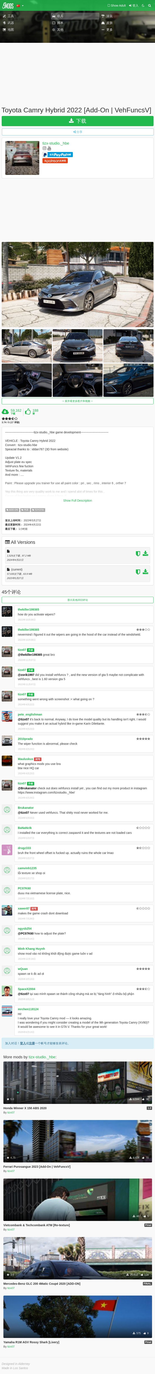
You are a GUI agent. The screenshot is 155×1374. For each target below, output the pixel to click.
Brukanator (26, 807)
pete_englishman (30, 714)
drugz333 (24, 848)
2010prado (25, 739)
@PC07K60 (26, 933)
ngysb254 (25, 928)
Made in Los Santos (15, 1368)
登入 (23, 1043)
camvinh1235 (27, 868)
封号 (37, 759)
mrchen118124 (28, 1009)
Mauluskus (25, 759)
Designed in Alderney (16, 1364)
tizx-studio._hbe (55, 143)
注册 (32, 1043)
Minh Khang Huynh (31, 948)
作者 (30, 650)
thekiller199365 (28, 609)
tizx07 (22, 649)
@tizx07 (23, 719)
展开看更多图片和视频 (77, 401)
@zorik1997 (26, 675)
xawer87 (24, 908)
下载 (77, 121)
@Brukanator (27, 788)
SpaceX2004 (26, 989)
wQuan (23, 969)
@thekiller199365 (30, 654)
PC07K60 (24, 888)
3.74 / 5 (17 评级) (11, 422)
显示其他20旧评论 (77, 599)
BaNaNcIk (25, 828)
